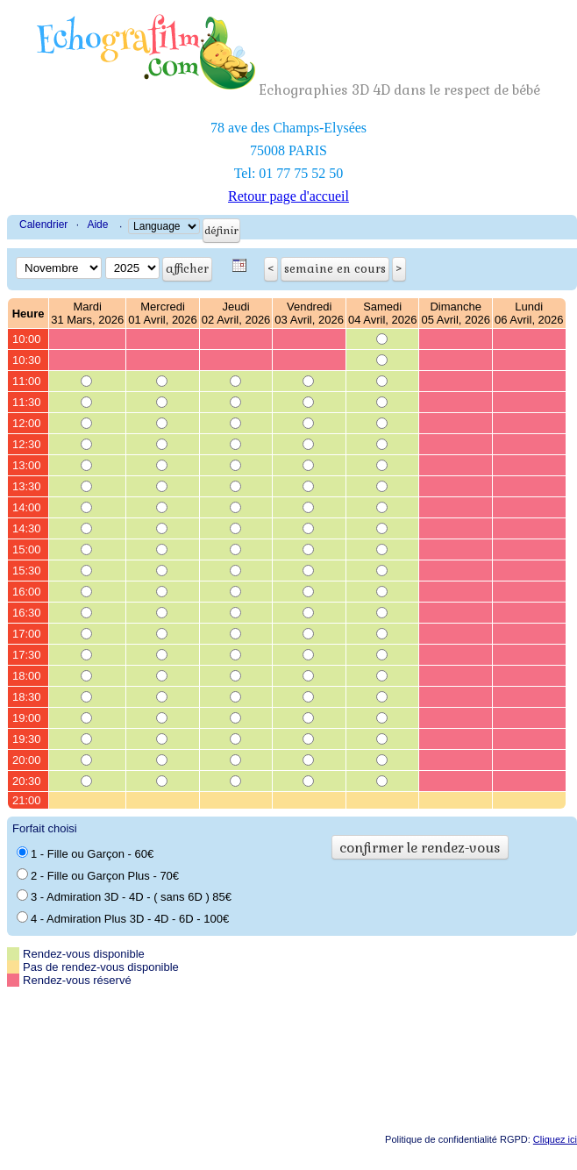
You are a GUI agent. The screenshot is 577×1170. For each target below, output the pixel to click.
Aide (97, 224)
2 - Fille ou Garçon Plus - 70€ (98, 875)
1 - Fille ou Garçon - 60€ (85, 853)
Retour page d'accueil (288, 196)
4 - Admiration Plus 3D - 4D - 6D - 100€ (123, 918)
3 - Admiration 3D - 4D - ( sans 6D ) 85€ (124, 896)
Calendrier (43, 224)
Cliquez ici (555, 1139)
